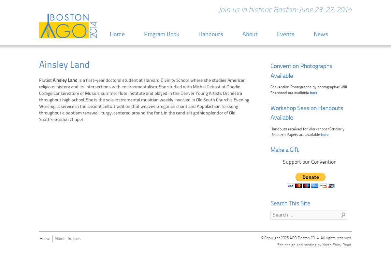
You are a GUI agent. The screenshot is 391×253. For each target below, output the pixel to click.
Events (286, 35)
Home (117, 35)
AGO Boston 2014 (304, 238)
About (250, 35)
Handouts (210, 35)
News (321, 35)
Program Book (161, 35)
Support (74, 239)
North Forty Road (336, 245)
